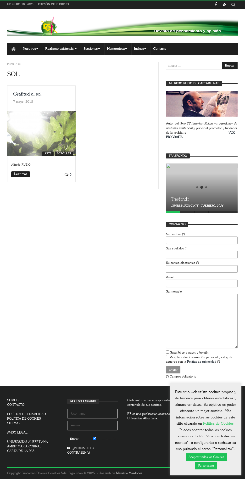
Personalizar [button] (206, 465)
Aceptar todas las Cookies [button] (206, 457)
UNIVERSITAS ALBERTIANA (27, 442)
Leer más (20, 174)
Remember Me (105, 438)
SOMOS (12, 400)
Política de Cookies (218, 423)
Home (10, 63)
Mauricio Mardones (129, 473)
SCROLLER (64, 153)
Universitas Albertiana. (142, 418)
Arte (48, 153)
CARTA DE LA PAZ (20, 451)
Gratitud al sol (27, 94)
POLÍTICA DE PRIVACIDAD (26, 414)
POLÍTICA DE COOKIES (24, 418)
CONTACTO (15, 404)
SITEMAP (13, 423)
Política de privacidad (201, 361)
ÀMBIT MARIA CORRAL (24, 446)
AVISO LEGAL (17, 432)
